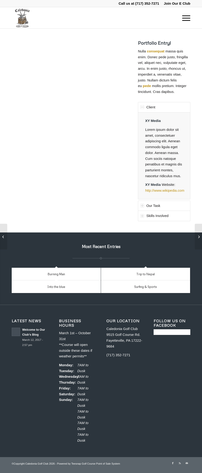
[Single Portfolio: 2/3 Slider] (198, 236)
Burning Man (56, 274)
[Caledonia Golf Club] (22, 17)
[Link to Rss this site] (179, 463)
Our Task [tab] (150, 206)
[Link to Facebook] (172, 463)
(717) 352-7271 (147, 3)
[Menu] (183, 17)
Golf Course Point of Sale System (101, 463)
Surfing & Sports (145, 287)
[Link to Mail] (186, 463)
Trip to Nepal (145, 274)
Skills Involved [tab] (155, 216)
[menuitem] (176, 3)
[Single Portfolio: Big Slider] (3, 236)
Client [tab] (148, 107)
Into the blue (56, 287)
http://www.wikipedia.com (164, 190)
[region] (164, 155)
